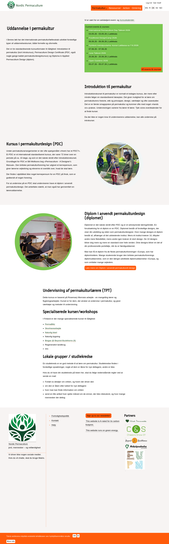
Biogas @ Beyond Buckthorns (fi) (60, 340)
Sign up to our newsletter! (98, 415)
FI (150, 8)
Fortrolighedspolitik (60, 416)
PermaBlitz (50, 324)
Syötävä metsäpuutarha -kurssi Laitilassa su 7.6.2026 (113, 45)
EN (146, 8)
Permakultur (98, 8)
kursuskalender (127, 20)
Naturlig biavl (51, 332)
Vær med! (157, 3)
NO (160, 8)
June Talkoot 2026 (97, 53)
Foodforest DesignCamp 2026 (103, 38)
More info (11, 541)
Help (53, 425)
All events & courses (151, 69)
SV (157, 8)
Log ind (149, 3)
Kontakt (55, 420)
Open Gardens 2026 (98, 61)
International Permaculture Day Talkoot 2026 (109, 30)
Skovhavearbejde (53, 328)
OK (74, 536)
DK (153, 8)
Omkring (136, 8)
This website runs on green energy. (102, 430)
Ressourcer (115, 8)
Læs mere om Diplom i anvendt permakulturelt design (110, 268)
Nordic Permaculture (29, 5)
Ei (78, 536)
